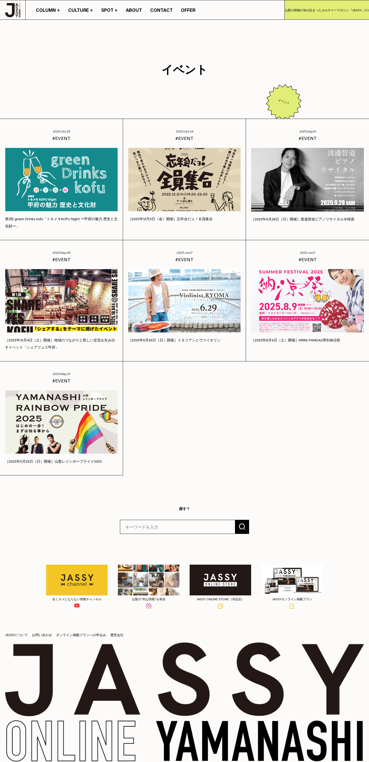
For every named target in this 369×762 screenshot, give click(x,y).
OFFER (188, 10)
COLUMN (48, 10)
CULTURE (80, 10)
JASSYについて (16, 635)
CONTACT (161, 10)
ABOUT (134, 10)
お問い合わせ (42, 635)
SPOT (109, 10)
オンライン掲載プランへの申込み (81, 635)
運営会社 (117, 635)
